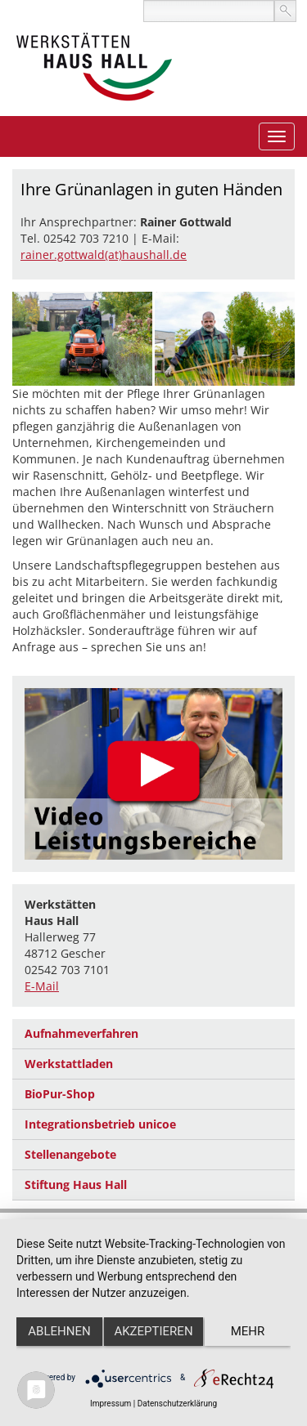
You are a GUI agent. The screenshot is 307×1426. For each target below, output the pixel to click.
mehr (248, 1331)
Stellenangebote (70, 1154)
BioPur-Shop (60, 1094)
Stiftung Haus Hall (76, 1184)
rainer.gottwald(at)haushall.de (103, 254)
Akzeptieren (153, 1331)
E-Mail (42, 986)
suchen (285, 11)
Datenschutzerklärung (177, 1403)
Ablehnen (59, 1331)
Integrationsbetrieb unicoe (100, 1124)
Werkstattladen (69, 1063)
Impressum (110, 1403)
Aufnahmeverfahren (81, 1033)
